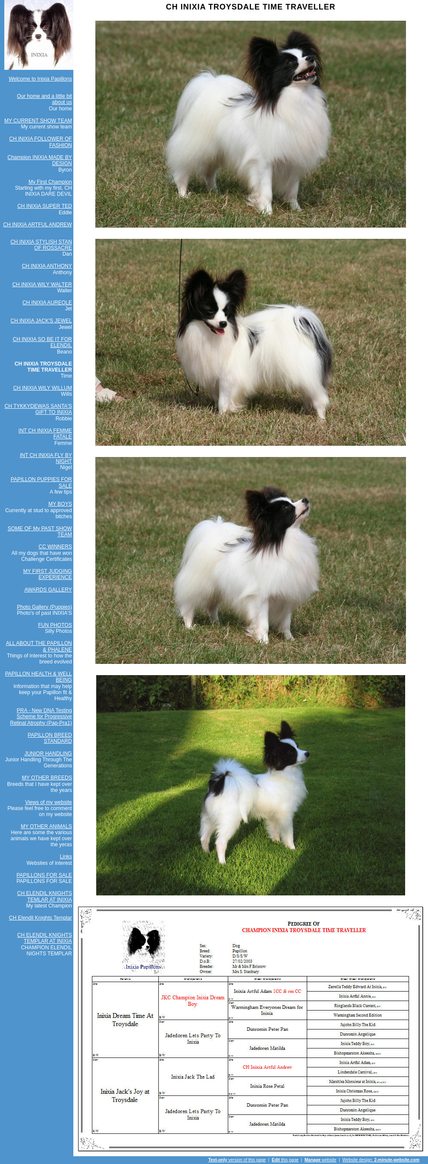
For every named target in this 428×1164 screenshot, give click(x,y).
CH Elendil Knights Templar (40, 918)
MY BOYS (60, 504)
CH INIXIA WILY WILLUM (42, 388)
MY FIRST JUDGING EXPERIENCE (47, 574)
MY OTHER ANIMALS (46, 826)
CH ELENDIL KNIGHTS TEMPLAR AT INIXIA (44, 938)
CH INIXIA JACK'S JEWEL (41, 321)
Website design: (380, 1160)
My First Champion (50, 182)
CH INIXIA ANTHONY (47, 266)
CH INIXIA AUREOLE (47, 303)
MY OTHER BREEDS (47, 778)
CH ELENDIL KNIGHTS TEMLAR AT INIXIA (44, 896)
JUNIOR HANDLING (48, 754)
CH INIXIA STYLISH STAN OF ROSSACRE (41, 245)
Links (66, 857)
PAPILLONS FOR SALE (44, 875)
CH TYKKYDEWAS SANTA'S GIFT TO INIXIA (38, 409)
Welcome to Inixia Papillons (40, 79)
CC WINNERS (55, 547)
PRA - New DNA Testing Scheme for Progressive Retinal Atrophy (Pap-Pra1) (41, 716)
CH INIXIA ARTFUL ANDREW (37, 225)
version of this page (237, 1160)
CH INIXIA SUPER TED (44, 206)
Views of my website (48, 802)
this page (285, 1160)
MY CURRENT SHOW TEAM (38, 121)
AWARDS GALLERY (48, 590)
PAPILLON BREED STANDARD (50, 738)
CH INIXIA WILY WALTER (42, 285)
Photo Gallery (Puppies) (44, 607)
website (321, 1160)
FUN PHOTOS (55, 625)
